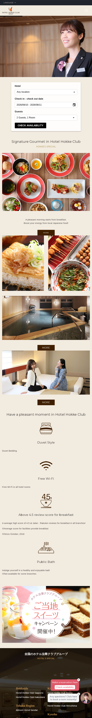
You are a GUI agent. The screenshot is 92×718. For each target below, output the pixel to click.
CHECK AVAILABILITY (30, 125)
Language (10, 3)
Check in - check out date (29, 99)
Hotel (18, 86)
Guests (19, 111)
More (46, 233)
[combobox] (46, 92)
